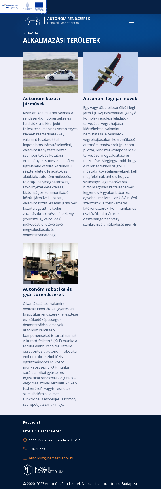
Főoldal (33, 33)
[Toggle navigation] (132, 21)
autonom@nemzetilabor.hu (51, 458)
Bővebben (50, 144)
